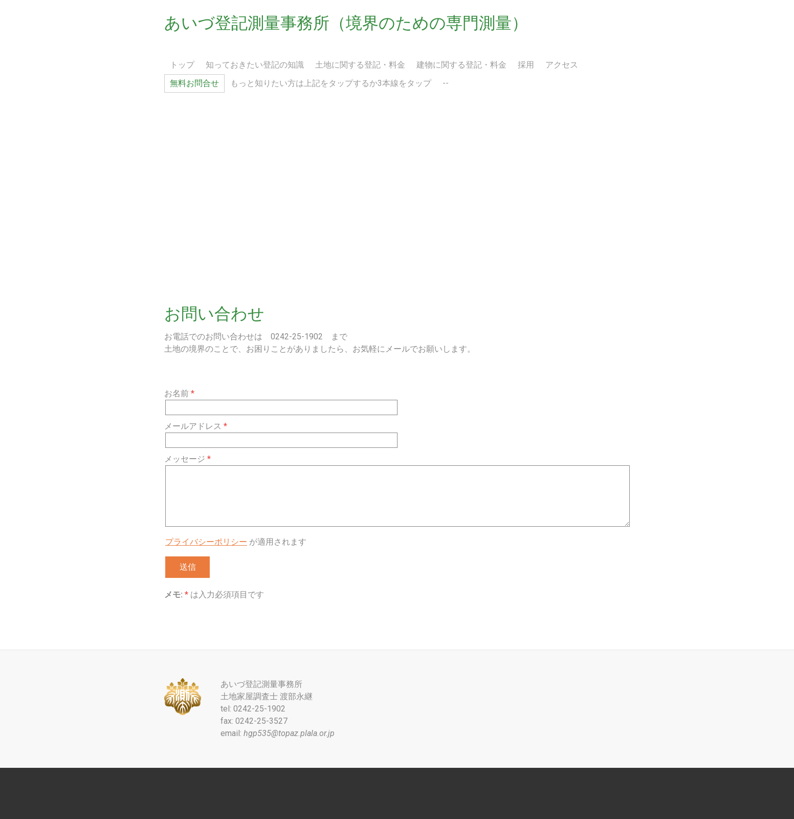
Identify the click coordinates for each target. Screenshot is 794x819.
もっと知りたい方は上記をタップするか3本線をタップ (330, 83)
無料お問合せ (194, 83)
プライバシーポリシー (206, 542)
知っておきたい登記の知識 (255, 65)
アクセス (561, 65)
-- (446, 83)
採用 (526, 65)
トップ (182, 65)
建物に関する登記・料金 (461, 65)
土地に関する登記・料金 (360, 65)
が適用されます (235, 542)
